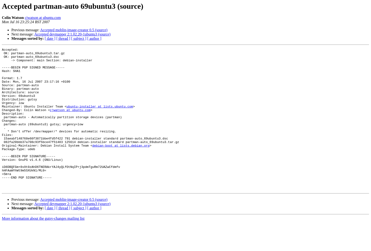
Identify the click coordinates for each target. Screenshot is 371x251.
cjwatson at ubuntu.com (43, 18)
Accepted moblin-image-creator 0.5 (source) (73, 30)
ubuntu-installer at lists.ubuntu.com (99, 118)
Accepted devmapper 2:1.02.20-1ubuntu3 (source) (72, 34)
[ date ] (50, 38)
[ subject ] (78, 38)
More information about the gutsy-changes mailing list (43, 247)
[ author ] (94, 38)
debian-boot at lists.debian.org (121, 165)
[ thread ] (63, 38)
